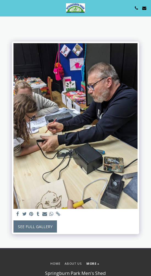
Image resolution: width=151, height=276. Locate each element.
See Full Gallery (35, 226)
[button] (6, 7)
